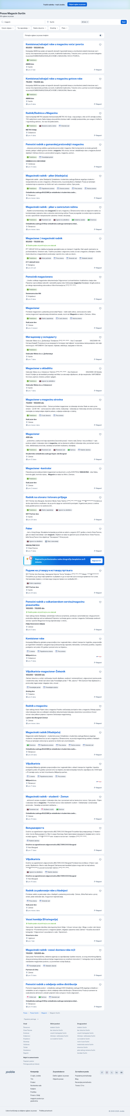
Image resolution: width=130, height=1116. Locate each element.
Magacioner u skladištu (39, 368)
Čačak (25, 1047)
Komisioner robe (35, 638)
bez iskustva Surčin (56, 1030)
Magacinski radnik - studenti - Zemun (47, 796)
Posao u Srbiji (35, 1095)
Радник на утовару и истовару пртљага (49, 570)
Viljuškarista (33, 763)
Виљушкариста (35, 827)
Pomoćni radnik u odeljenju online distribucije (51, 984)
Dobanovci (26, 1036)
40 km (85, 22)
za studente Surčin (56, 1039)
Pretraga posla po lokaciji (31, 1064)
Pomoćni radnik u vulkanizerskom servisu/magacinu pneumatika (55, 603)
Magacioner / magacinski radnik (44, 238)
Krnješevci (26, 1039)
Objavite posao (58, 1079)
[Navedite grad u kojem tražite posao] (67, 22)
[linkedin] (117, 1072)
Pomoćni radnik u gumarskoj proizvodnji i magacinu (55, 144)
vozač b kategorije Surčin (58, 1033)
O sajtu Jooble (35, 1076)
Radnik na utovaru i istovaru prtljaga (46, 497)
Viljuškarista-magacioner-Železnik (45, 671)
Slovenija (26, 1041)
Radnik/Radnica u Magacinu (42, 113)
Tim (31, 1079)
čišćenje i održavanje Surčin (59, 1036)
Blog (76, 1079)
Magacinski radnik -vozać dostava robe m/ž (50, 949)
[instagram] (107, 1072)
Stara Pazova (27, 1030)
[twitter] (112, 1072)
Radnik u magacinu (36, 705)
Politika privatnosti (45, 1111)
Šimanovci (26, 1027)
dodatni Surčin (55, 1027)
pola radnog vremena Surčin (86, 1050)
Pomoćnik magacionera (39, 276)
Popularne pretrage (31, 1019)
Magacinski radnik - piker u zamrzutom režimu (52, 207)
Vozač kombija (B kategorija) (42, 919)
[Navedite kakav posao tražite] (22, 22)
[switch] (101, 35)
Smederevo (27, 1050)
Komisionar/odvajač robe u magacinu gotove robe (54, 78)
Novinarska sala (35, 1085)
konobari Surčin (82, 1053)
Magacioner (33, 308)
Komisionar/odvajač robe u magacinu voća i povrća (55, 44)
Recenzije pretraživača (83, 1082)
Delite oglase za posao (61, 1076)
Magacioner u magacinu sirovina (44, 399)
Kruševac (26, 1033)
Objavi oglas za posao (77, 4)
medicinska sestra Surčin (85, 1044)
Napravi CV (96, 561)
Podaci (32, 1082)
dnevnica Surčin (82, 1047)
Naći (124, 22)
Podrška (33, 1092)
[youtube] (121, 1072)
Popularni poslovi (28, 1061)
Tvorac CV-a (79, 1085)
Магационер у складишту (41, 336)
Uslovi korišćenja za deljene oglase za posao (21, 1111)
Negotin (26, 1053)
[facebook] (102, 1072)
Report (98, 70)
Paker (29, 528)
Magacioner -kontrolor (38, 468)
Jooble (121, 1111)
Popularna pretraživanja (83, 1076)
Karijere (33, 1089)
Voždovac (26, 1044)
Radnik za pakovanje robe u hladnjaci (47, 890)
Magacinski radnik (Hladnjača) (43, 732)
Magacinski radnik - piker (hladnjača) (47, 175)
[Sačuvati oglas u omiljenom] (100, 45)
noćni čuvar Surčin (83, 1041)
